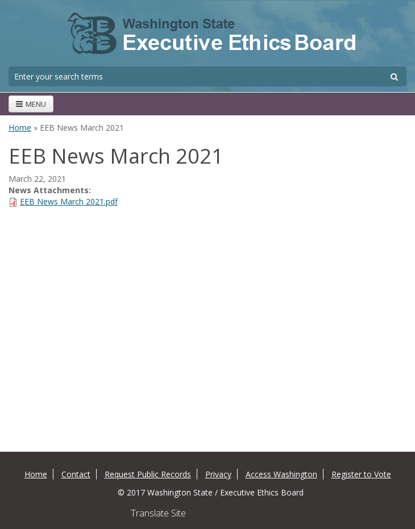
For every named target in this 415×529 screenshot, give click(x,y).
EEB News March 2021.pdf (69, 201)
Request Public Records (148, 474)
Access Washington (281, 474)
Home (20, 127)
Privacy (218, 474)
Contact (75, 474)
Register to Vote (361, 474)
